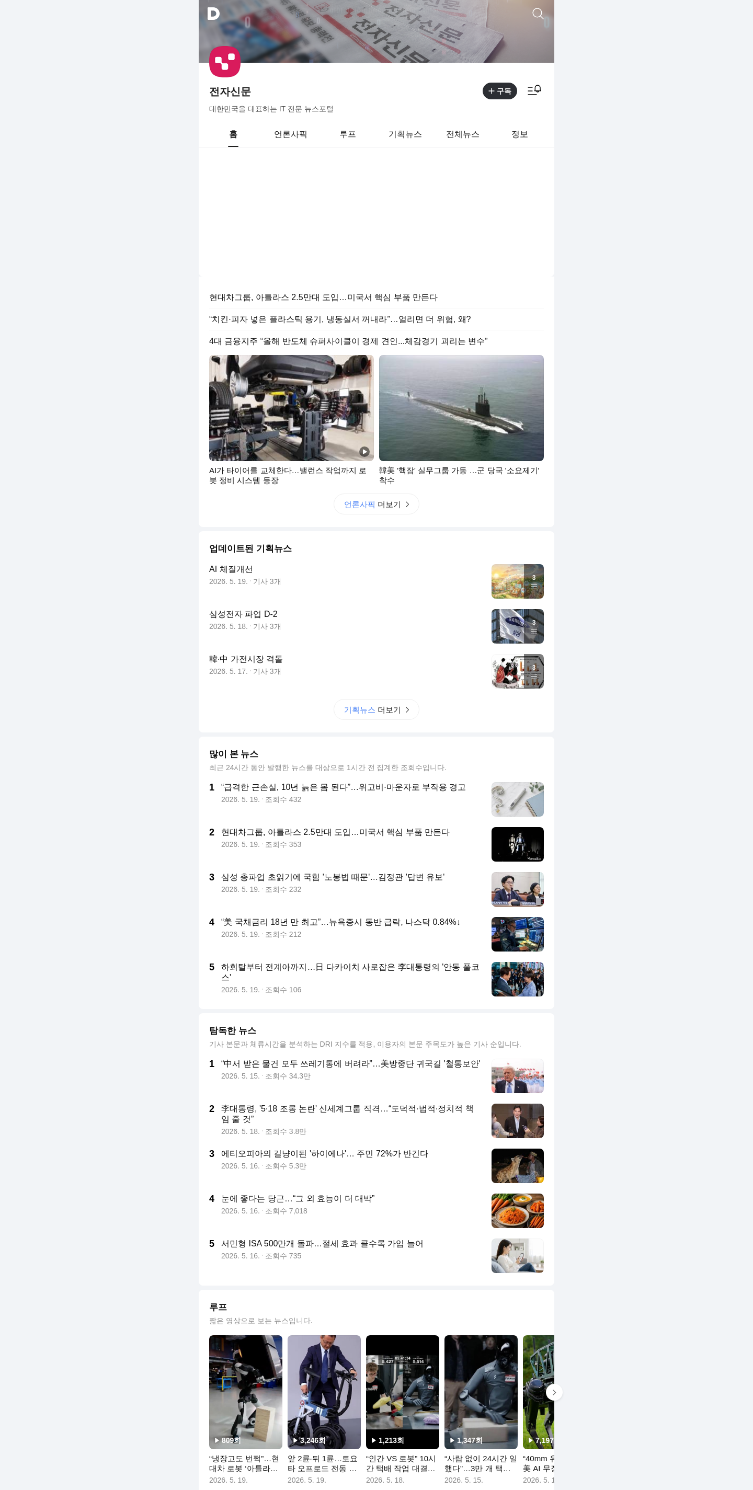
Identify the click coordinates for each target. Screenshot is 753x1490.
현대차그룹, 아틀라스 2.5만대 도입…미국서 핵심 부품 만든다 (323, 163)
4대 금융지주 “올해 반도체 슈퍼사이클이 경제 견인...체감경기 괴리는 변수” (348, 207)
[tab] (233, 134)
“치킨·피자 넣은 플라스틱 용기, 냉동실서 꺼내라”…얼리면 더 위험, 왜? (340, 185)
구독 (499, 91)
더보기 (376, 371)
